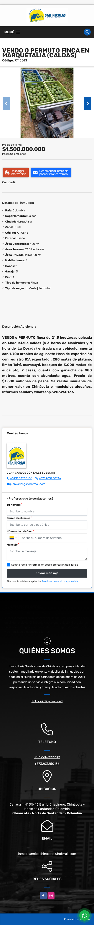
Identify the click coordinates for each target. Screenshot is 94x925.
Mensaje (13, 544)
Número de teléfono (20, 531)
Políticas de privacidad (47, 701)
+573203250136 (21, 478)
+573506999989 (47, 757)
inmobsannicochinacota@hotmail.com (47, 854)
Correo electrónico (19, 518)
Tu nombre (14, 505)
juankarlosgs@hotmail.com (27, 484)
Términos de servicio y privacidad (60, 581)
